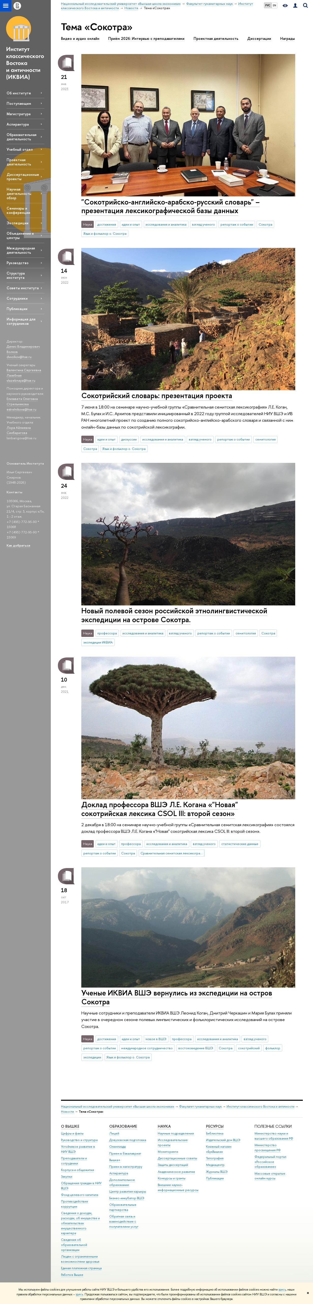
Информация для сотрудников (21, 321)
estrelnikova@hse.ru (21, 409)
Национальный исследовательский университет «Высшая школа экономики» (117, 1106)
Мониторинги (168, 1151)
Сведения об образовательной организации (74, 1245)
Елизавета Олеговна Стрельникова (22, 401)
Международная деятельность (21, 250)
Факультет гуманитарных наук (200, 1106)
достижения (106, 224)
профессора (107, 633)
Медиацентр (215, 1165)
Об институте (19, 93)
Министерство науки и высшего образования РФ (274, 1136)
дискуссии (129, 439)
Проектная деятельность (19, 161)
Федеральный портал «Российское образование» (270, 1162)
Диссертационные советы (177, 1158)
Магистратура (18, 113)
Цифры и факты (72, 1133)
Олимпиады (117, 1146)
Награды (287, 38)
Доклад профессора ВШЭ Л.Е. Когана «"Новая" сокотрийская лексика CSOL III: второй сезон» (159, 809)
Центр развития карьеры (127, 1191)
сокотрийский (249, 1048)
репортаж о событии (237, 224)
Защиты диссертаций (173, 1165)
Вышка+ (114, 1160)
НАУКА (164, 1126)
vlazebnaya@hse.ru (21, 380)
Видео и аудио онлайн (80, 38)
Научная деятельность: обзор (19, 193)
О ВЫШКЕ (70, 1126)
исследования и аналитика (166, 224)
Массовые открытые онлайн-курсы (270, 1176)
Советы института (23, 287)
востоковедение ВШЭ (195, 1048)
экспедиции (92, 1057)
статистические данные (239, 843)
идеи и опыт (131, 224)
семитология (265, 439)
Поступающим (19, 103)
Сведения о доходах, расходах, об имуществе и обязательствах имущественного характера (80, 1223)
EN (274, 5)
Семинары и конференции (18, 210)
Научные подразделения (176, 1133)
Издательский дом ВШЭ (223, 1140)
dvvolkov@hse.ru (19, 356)
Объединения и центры (20, 235)
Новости (67, 1111)
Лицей (114, 1133)
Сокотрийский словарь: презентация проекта (156, 395)
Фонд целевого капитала (79, 1195)
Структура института (16, 275)
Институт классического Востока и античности (260, 1106)
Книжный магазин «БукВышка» (218, 1149)
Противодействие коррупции (74, 1204)
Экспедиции (17, 223)
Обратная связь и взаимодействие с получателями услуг (123, 1221)
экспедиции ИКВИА (98, 642)
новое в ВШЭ (156, 1039)
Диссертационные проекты (23, 176)
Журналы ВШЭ (217, 1172)
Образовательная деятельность (21, 136)
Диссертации (259, 38)
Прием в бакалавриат (125, 1153)
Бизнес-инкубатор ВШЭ (126, 1198)
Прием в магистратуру (125, 1166)
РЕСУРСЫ (215, 1126)
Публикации (17, 308)
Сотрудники (17, 298)
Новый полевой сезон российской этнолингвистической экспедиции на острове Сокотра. (174, 615)
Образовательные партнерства (122, 1207)
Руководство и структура (79, 1140)
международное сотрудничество (147, 1048)
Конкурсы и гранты (171, 1178)
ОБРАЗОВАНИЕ (123, 1126)
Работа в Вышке (72, 1275)
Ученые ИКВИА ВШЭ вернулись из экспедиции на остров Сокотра (176, 997)
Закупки (66, 1176)
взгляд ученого (203, 224)
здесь (282, 1290)
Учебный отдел (20, 149)
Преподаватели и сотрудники (74, 1160)
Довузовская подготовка (127, 1140)
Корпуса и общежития (77, 1170)
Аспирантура (18, 124)
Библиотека (214, 1133)
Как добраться (18, 545)
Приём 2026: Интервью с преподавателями (146, 38)
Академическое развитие (176, 1172)
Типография (215, 1158)
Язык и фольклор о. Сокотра (105, 233)
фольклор (272, 1048)
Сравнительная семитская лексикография (172, 853)
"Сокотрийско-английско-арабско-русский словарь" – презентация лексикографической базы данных (170, 206)
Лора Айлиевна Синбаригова (19, 430)
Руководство (17, 262)
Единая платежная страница (81, 1268)
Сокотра (265, 224)
